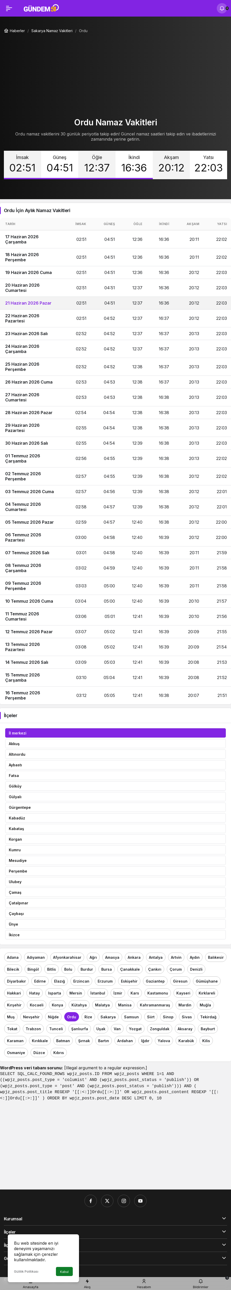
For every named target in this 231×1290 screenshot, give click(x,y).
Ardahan (125, 1041)
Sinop (168, 1017)
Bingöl (33, 969)
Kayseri (183, 993)
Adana (13, 957)
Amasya (112, 957)
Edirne (40, 981)
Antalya (156, 957)
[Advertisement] (115, 73)
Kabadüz (17, 818)
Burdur (87, 969)
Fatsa (14, 775)
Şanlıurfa (79, 1029)
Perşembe (18, 871)
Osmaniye (16, 1052)
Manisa (125, 1005)
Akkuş (14, 743)
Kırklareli (207, 993)
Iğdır (145, 1041)
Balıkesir (216, 957)
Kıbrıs (58, 1052)
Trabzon (33, 1029)
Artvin (176, 957)
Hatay (34, 993)
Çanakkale (130, 969)
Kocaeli (37, 1005)
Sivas (187, 1017)
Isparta (54, 993)
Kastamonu (157, 993)
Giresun (180, 981)
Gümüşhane (207, 981)
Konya (57, 1005)
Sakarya (108, 1017)
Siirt (151, 1017)
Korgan (15, 839)
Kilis (206, 1041)
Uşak (100, 1029)
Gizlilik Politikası (26, 1271)
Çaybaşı (16, 913)
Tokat (12, 1029)
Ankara (134, 957)
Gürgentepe (20, 807)
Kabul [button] (64, 1272)
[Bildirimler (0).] (222, 8)
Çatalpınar (18, 903)
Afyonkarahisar (67, 957)
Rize (88, 1017)
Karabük (186, 1041)
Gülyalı (15, 797)
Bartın (103, 1041)
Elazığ (59, 981)
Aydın (195, 957)
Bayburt (208, 1029)
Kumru (15, 850)
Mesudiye (18, 860)
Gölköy (15, 786)
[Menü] (9, 8)
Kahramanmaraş (155, 1005)
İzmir (117, 993)
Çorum (176, 969)
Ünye (13, 924)
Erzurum (105, 981)
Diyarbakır (16, 981)
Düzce (39, 1052)
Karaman (15, 1041)
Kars (135, 993)
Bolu (68, 969)
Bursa (106, 969)
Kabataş (16, 828)
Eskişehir (129, 981)
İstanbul (97, 993)
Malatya (102, 1005)
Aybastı (15, 765)
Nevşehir (31, 1017)
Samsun (131, 1017)
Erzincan (81, 981)
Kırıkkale (40, 1041)
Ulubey (15, 882)
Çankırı (154, 969)
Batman (63, 1041)
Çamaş (15, 892)
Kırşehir (14, 1005)
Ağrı (93, 957)
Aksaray (185, 1029)
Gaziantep (155, 981)
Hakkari (14, 993)
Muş (11, 1017)
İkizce (14, 935)
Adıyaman (36, 957)
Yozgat (135, 1029)
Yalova (164, 1041)
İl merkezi (17, 733)
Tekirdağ (208, 1017)
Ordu (71, 1017)
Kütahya (79, 1005)
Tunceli (56, 1029)
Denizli (196, 969)
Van (117, 1029)
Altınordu (17, 754)
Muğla (205, 1005)
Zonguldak (159, 1029)
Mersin (75, 993)
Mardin (184, 1005)
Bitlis (51, 969)
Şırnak (84, 1041)
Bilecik (13, 969)
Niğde (53, 1017)
